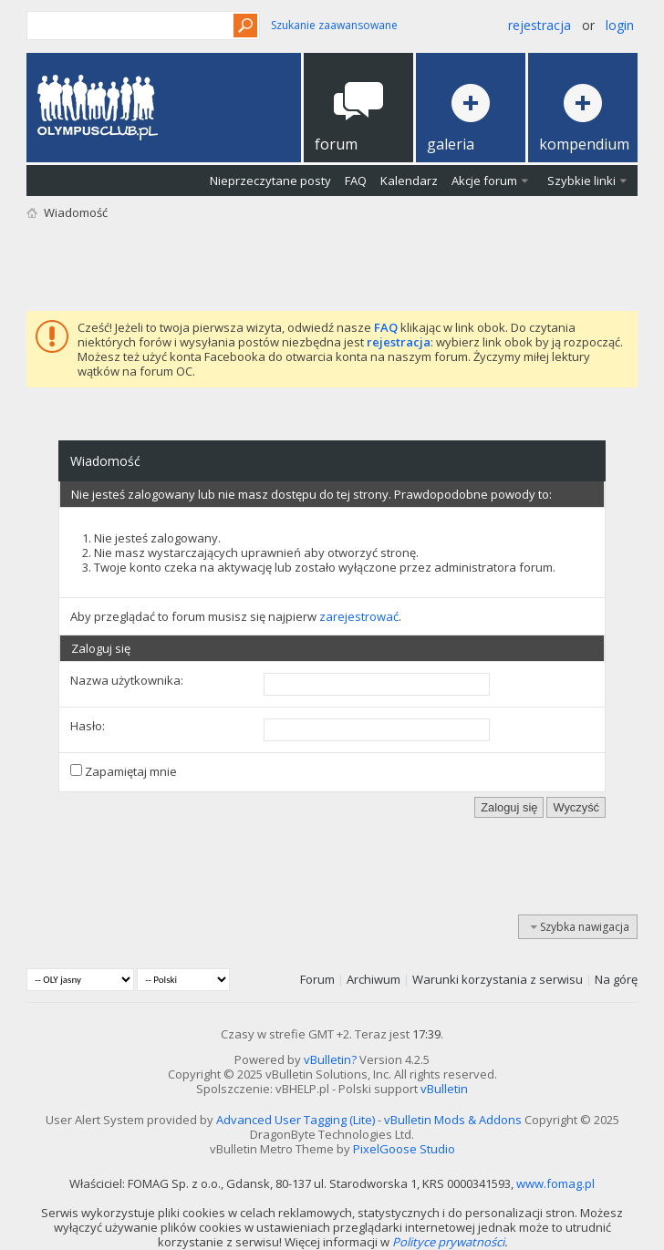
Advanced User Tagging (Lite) (295, 1119)
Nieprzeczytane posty (270, 180)
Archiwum (373, 979)
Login (620, 25)
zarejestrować (359, 616)
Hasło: (87, 725)
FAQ (356, 180)
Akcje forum (484, 180)
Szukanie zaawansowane (334, 25)
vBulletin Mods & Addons (453, 1119)
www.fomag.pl (555, 1183)
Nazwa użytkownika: (126, 680)
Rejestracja (539, 25)
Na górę (616, 979)
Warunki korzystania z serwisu (497, 979)
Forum (317, 979)
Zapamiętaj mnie (123, 771)
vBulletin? (330, 1059)
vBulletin (444, 1088)
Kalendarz (409, 180)
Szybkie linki (581, 180)
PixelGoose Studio (404, 1149)
